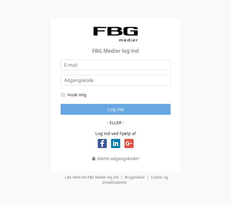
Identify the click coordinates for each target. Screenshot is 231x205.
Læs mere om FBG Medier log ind (91, 177)
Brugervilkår (135, 177)
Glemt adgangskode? (116, 158)
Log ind (116, 109)
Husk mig (77, 94)
